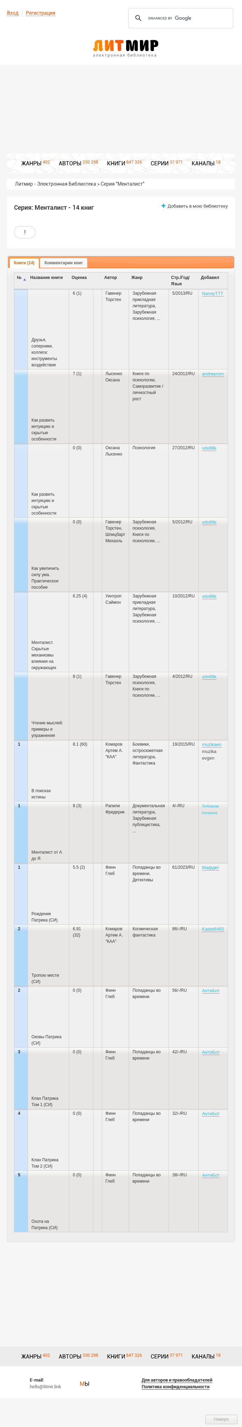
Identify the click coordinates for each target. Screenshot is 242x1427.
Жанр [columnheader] (136, 277)
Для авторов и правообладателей (177, 1380)
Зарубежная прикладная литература (144, 299)
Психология (144, 447)
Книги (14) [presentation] (24, 262)
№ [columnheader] (19, 277)
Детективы (143, 879)
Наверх (221, 1419)
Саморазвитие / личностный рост (148, 392)
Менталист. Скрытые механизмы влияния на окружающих (43, 655)
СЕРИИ (160, 163)
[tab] (24, 263)
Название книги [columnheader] (46, 277)
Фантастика (144, 763)
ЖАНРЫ (31, 163)
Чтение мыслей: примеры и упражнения (47, 729)
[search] (179, 18)
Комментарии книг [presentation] (63, 262)
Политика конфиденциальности (175, 1386)
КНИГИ (116, 163)
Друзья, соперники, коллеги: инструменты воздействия (44, 352)
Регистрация (40, 13)
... (159, 318)
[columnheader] (97, 281)
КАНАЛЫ (203, 163)
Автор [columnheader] (110, 277)
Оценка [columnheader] (79, 277)
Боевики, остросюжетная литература (148, 750)
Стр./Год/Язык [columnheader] (180, 280)
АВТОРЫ (70, 163)
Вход (13, 13)
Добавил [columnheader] (210, 277)
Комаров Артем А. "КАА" (114, 750)
